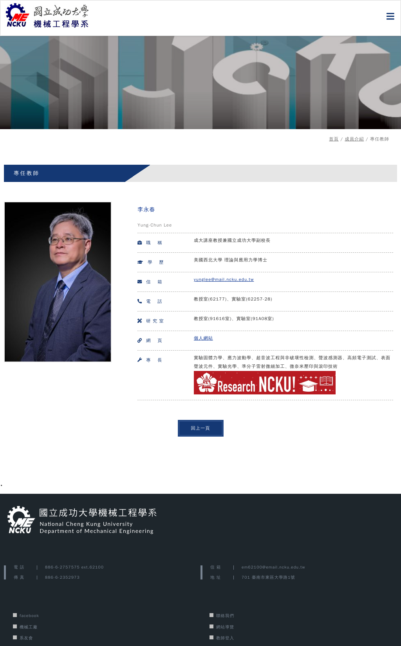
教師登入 (225, 638)
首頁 (334, 139)
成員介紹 (354, 139)
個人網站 (203, 338)
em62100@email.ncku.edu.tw (273, 567)
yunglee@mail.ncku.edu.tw (224, 279)
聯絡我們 (225, 615)
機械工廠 (29, 627)
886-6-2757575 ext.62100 (74, 567)
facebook (29, 615)
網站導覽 (225, 627)
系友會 (26, 638)
